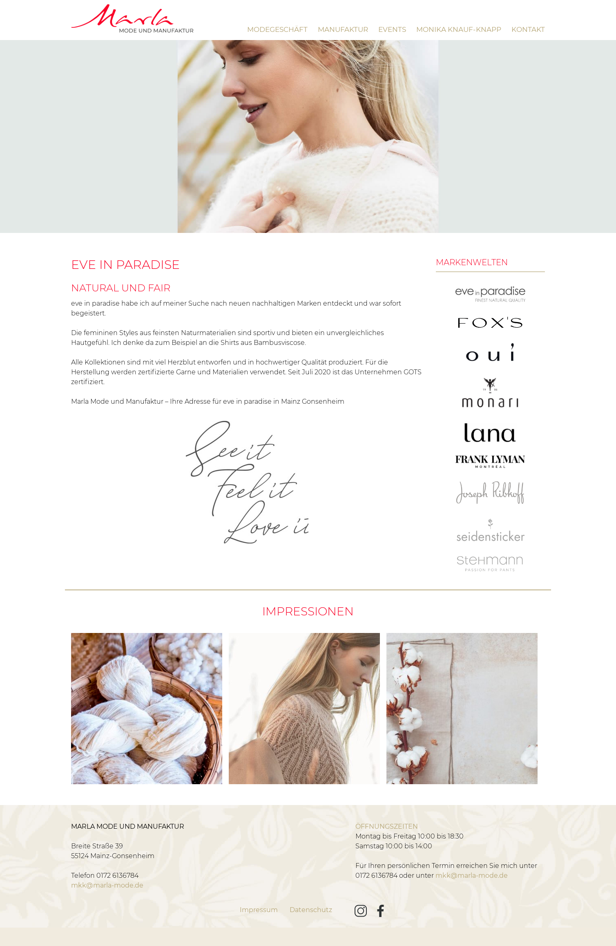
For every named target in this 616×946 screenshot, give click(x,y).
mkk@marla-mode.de (107, 885)
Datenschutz (311, 910)
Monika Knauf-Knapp (458, 29)
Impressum (259, 910)
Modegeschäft (277, 29)
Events (392, 29)
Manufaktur (343, 29)
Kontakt (528, 29)
